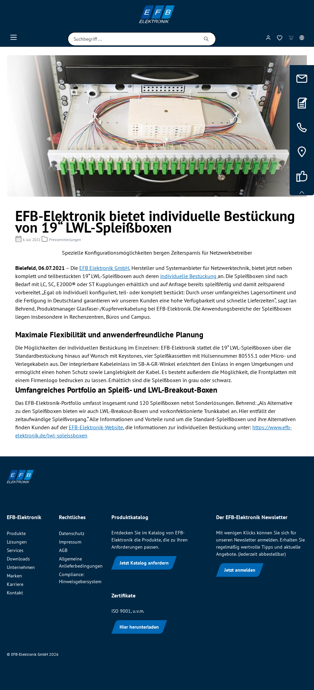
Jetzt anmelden (239, 570)
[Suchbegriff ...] (132, 39)
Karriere (15, 584)
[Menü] (13, 39)
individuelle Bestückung (189, 276)
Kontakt (15, 593)
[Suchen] (206, 39)
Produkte (16, 533)
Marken (14, 576)
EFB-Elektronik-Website (96, 427)
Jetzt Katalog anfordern (144, 563)
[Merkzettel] (280, 39)
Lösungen (17, 542)
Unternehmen (21, 567)
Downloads (18, 559)
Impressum (70, 542)
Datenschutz (71, 533)
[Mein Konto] (268, 39)
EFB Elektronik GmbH (104, 267)
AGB (63, 550)
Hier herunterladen (139, 627)
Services (15, 550)
